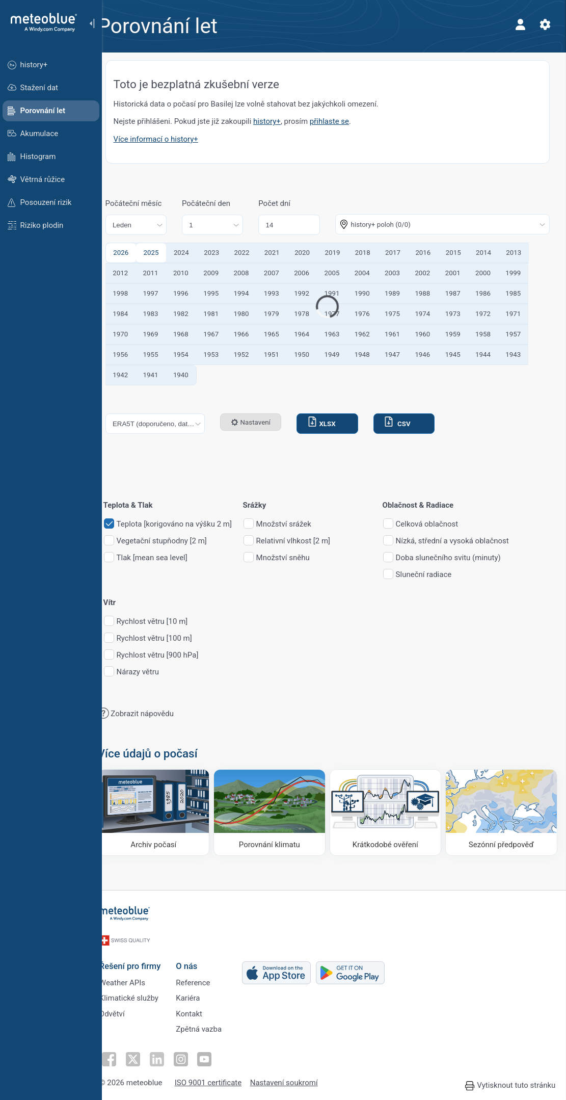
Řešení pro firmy (142, 959)
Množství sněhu (297, 558)
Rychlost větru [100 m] (168, 638)
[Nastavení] (543, 24)
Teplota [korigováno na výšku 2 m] (188, 524)
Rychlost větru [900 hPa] (172, 655)
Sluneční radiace (438, 575)
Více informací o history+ (170, 139)
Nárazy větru (152, 672)
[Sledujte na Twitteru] (145, 1056)
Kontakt (201, 1010)
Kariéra (200, 994)
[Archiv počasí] (166, 811)
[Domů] (40, 22)
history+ (281, 121)
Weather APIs (135, 977)
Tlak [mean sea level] (166, 558)
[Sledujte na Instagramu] (192, 1056)
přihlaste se (343, 121)
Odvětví (125, 1010)
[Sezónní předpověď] (501, 811)
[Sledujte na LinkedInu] (168, 1056)
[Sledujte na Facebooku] (121, 1056)
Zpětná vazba (211, 1027)
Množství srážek (298, 524)
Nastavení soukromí (297, 1081)
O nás (199, 959)
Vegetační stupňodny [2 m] (176, 541)
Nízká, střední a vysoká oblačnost (466, 541)
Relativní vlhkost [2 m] (308, 541)
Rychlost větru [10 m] (166, 621)
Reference (205, 977)
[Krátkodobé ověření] (390, 811)
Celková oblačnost (441, 524)
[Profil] (519, 24)
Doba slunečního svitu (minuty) (462, 558)
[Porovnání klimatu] (278, 811)
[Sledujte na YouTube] (215, 1056)
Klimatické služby (141, 994)
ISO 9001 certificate (220, 1081)
